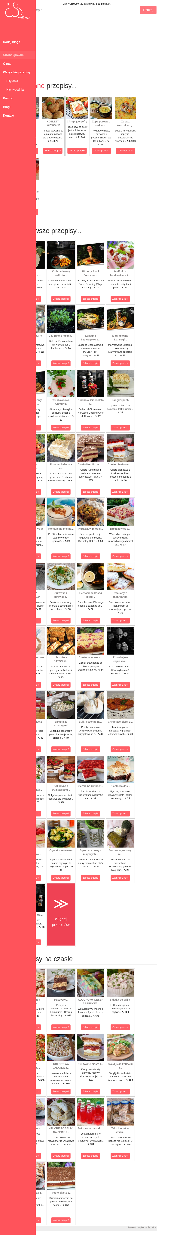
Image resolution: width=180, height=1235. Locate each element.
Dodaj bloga (11, 42)
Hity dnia (10, 81)
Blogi (7, 107)
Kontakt (8, 115)
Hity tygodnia (13, 89)
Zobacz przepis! (50, 150)
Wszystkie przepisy (17, 72)
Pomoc (8, 98)
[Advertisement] (108, 44)
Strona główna (13, 55)
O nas (7, 63)
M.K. (175, 1227)
